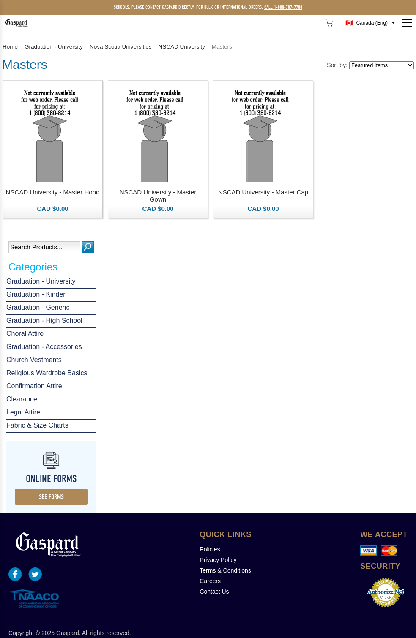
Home (10, 47)
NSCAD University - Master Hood (53, 192)
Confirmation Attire (34, 386)
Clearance (21, 399)
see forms (51, 497)
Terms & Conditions (225, 570)
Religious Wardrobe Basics (46, 372)
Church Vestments (34, 359)
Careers (210, 581)
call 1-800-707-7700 (283, 7)
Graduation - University (41, 281)
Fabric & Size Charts (37, 425)
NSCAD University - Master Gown (158, 195)
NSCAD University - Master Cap (263, 192)
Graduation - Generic (37, 307)
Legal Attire (23, 412)
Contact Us (214, 591)
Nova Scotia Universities (120, 47)
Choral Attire (25, 333)
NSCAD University (181, 47)
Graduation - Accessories (44, 346)
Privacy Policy (218, 559)
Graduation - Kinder (36, 294)
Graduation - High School (44, 320)
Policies (210, 549)
